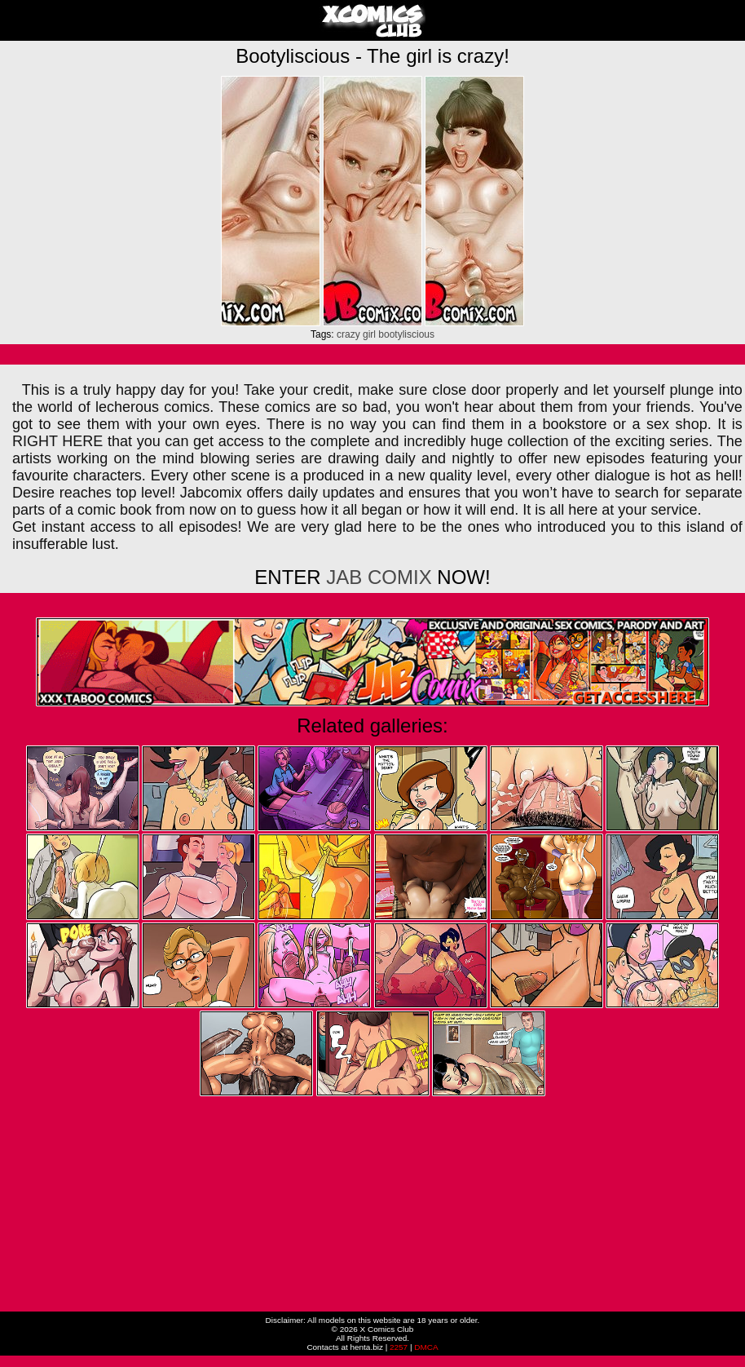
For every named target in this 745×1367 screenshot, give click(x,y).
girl (369, 334)
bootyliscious (406, 334)
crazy (348, 334)
